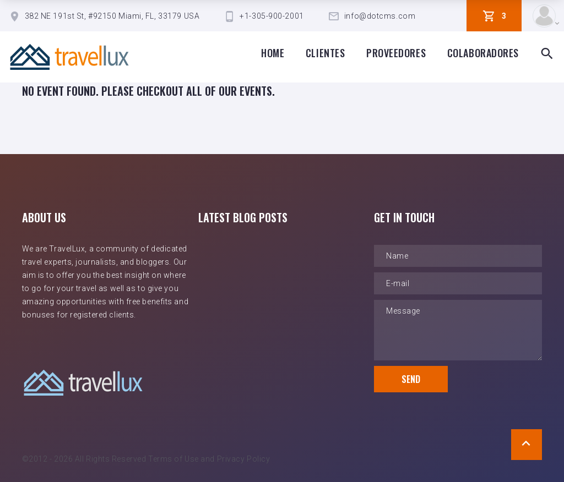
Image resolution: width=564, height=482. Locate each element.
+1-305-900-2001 (271, 16)
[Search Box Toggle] (547, 54)
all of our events (229, 91)
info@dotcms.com (379, 16)
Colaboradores (483, 53)
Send (411, 379)
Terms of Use (173, 458)
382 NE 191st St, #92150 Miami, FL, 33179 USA (112, 16)
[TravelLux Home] (69, 57)
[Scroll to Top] (526, 444)
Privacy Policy (243, 458)
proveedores (396, 53)
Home (272, 53)
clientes (325, 53)
